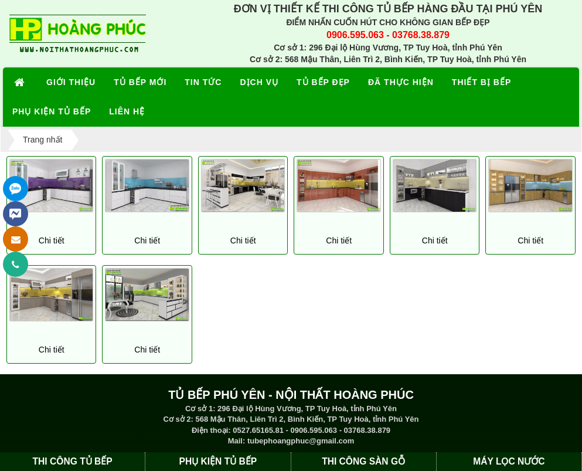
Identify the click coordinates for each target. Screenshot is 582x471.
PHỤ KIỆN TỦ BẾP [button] (51, 111)
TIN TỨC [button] (203, 82)
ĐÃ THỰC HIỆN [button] (401, 82)
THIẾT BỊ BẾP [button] (481, 82)
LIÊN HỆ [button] (127, 111)
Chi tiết (51, 240)
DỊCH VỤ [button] (259, 82)
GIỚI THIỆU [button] (71, 82)
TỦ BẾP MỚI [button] (140, 82)
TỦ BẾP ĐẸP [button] (323, 82)
